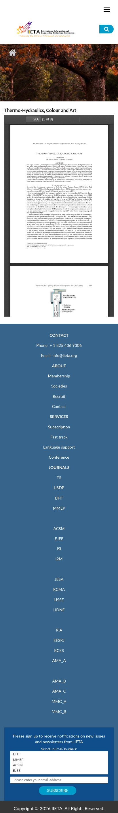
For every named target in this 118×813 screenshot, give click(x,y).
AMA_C (59, 691)
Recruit (59, 396)
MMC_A (59, 701)
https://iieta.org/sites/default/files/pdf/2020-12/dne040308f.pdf (59, 216)
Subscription (59, 426)
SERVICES (59, 416)
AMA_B (59, 680)
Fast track (58, 436)
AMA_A (59, 660)
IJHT (59, 498)
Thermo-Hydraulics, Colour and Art (40, 110)
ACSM (58, 528)
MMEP (59, 508)
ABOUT (59, 365)
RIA (59, 629)
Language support (59, 447)
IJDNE (58, 609)
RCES (59, 650)
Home (12, 52)
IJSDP (59, 487)
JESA (59, 579)
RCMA (59, 589)
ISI (59, 548)
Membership (59, 375)
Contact (59, 406)
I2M (58, 558)
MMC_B (59, 711)
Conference (59, 457)
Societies (59, 385)
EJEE (59, 538)
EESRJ (59, 640)
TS (59, 477)
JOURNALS (59, 467)
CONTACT (59, 335)
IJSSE (59, 599)
